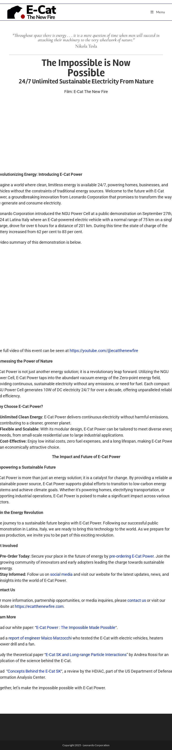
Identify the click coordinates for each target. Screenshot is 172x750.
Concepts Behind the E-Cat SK (34, 671)
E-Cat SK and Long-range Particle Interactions (86, 654)
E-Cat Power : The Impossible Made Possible (75, 627)
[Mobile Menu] (157, 12)
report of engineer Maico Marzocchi (40, 638)
